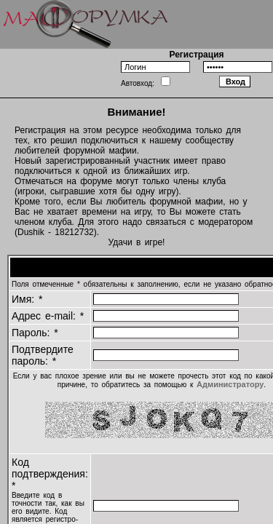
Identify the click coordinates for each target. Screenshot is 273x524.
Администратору (230, 384)
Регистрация (196, 54)
